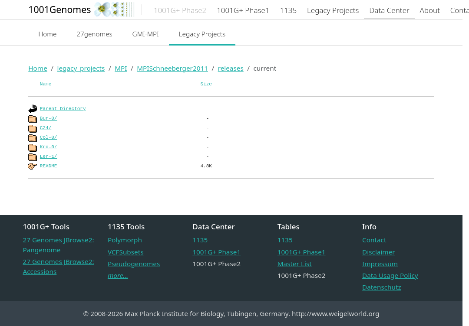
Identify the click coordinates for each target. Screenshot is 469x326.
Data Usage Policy (390, 275)
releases (231, 68)
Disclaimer (378, 252)
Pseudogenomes (134, 263)
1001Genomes (59, 9)
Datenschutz (381, 287)
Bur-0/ (48, 118)
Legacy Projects (202, 33)
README (48, 166)
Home (47, 33)
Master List (294, 263)
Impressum (380, 263)
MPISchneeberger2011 (172, 68)
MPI (121, 68)
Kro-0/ (48, 147)
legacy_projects (81, 68)
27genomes (94, 33)
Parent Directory (63, 108)
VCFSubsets (126, 252)
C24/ (45, 127)
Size (206, 84)
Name (45, 84)
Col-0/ (48, 137)
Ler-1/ (48, 156)
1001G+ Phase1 (216, 252)
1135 (200, 239)
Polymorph (125, 239)
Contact (374, 239)
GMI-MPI (145, 33)
